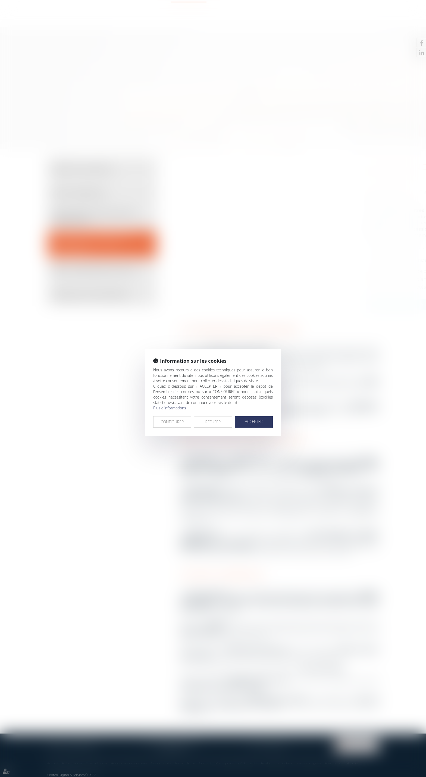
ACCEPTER (253, 421)
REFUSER (213, 421)
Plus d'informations (169, 408)
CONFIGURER (172, 421)
